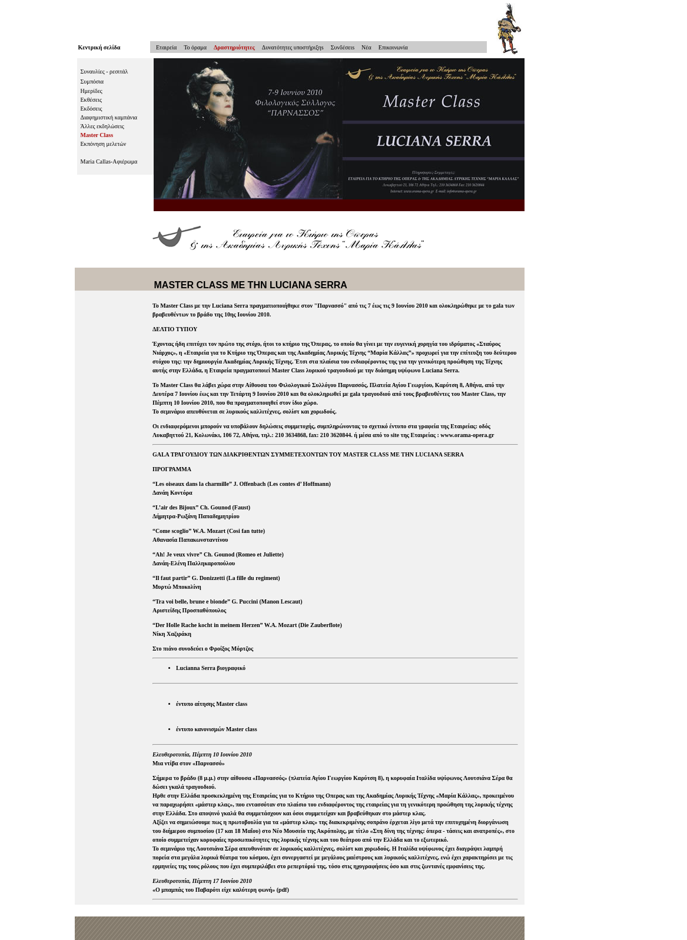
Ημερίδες (91, 91)
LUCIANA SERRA (308, 285)
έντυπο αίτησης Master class (211, 704)
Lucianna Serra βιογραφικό (210, 668)
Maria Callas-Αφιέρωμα (109, 161)
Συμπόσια (92, 81)
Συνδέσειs (342, 47)
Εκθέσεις (91, 99)
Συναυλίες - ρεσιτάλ (104, 71)
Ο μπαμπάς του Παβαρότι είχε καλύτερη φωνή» (215, 889)
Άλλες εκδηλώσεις (102, 126)
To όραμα (195, 47)
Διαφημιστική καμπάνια (109, 117)
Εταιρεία (163, 47)
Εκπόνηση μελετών (104, 144)
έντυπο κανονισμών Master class (216, 729)
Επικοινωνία (393, 47)
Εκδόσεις (91, 108)
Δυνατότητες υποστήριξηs (293, 47)
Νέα (366, 47)
